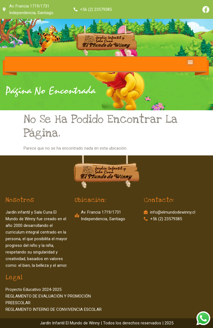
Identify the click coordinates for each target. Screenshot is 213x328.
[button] (190, 62)
